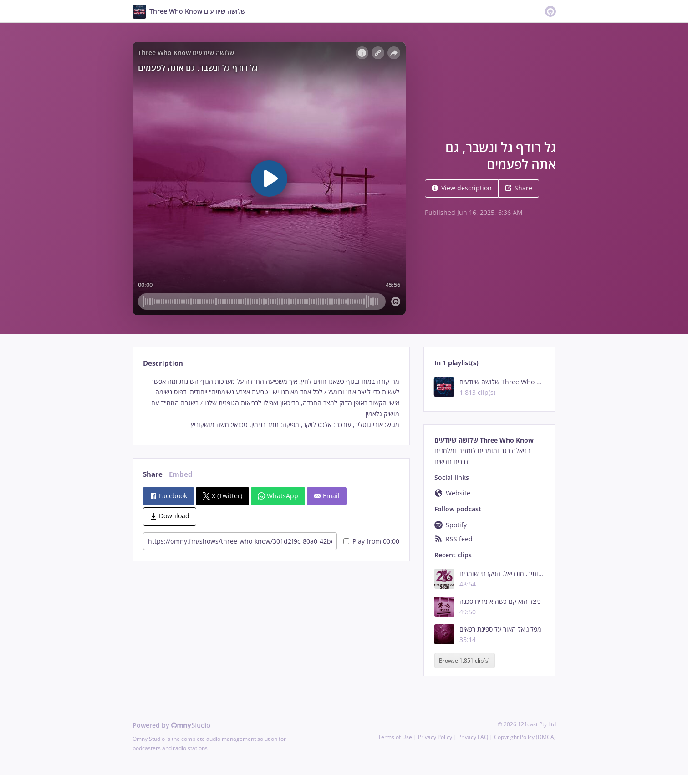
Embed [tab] (181, 474)
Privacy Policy (435, 737)
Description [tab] (163, 363)
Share (518, 188)
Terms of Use (395, 737)
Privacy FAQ (473, 737)
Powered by (171, 725)
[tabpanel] (271, 403)
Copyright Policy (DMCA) (525, 737)
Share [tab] (153, 474)
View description (462, 188)
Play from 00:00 (371, 541)
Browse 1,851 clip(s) (464, 660)
